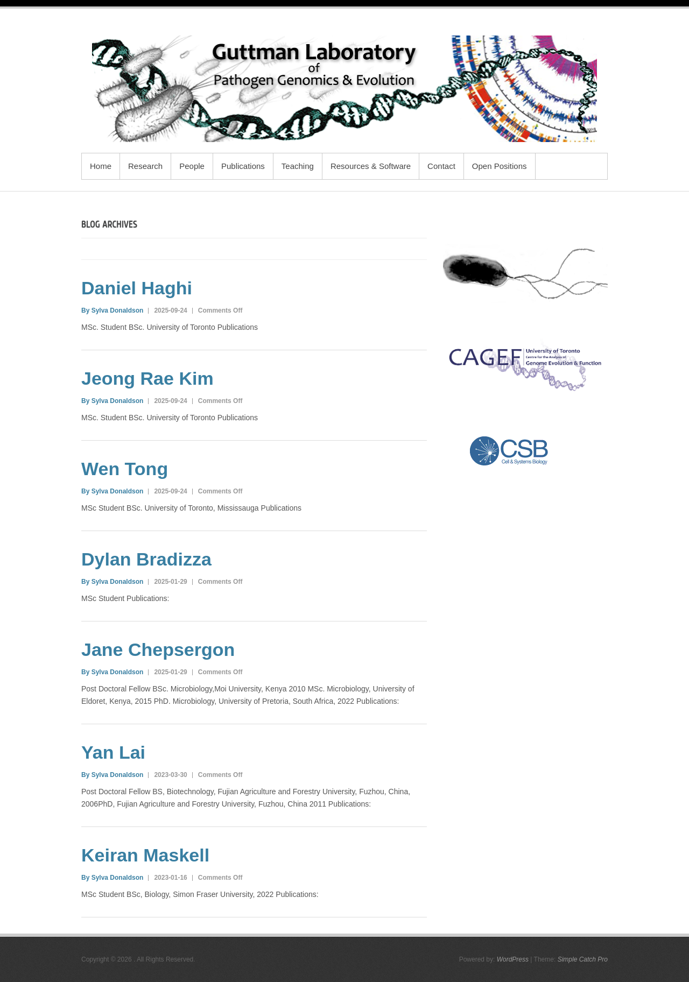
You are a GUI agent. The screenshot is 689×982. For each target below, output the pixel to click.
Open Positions (499, 166)
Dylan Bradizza (146, 559)
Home (100, 166)
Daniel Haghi (136, 288)
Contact (441, 166)
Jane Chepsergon (158, 649)
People (192, 166)
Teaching (298, 166)
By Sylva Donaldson (112, 310)
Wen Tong (124, 468)
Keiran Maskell (145, 855)
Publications (243, 166)
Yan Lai (113, 752)
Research (145, 166)
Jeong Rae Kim (147, 378)
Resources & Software (371, 166)
